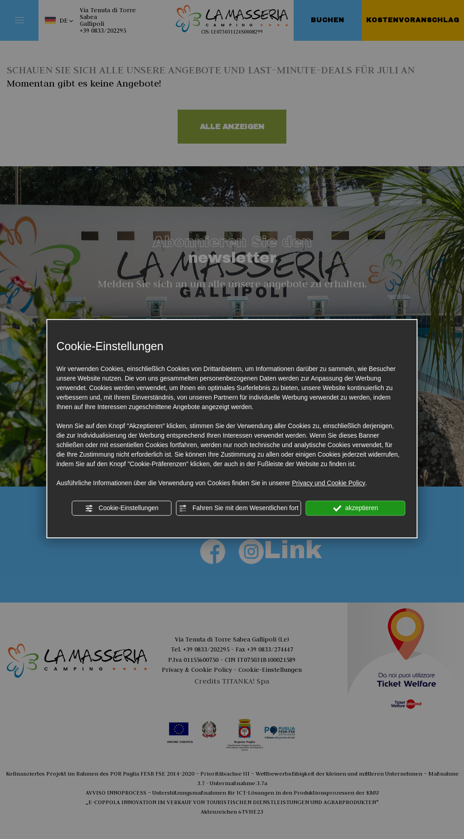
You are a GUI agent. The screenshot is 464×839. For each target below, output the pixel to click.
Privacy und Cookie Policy (328, 483)
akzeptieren (355, 508)
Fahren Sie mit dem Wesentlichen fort (239, 508)
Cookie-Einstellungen (122, 508)
